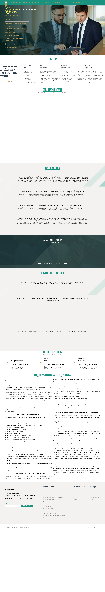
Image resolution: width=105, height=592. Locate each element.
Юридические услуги (52, 90)
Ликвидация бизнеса (48, 508)
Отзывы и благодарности (52, 273)
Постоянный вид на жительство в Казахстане (53, 497)
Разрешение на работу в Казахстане (51, 499)
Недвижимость (9, 26)
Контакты (92, 501)
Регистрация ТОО (47, 506)
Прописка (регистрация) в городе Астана (15, 23)
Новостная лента (52, 168)
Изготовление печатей (79, 487)
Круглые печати (76, 495)
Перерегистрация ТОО (48, 511)
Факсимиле (75, 499)
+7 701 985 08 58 (27, 9)
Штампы (75, 497)
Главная (92, 495)
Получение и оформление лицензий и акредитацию (55, 515)
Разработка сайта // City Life (92, 527)
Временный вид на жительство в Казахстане (53, 495)
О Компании (52, 59)
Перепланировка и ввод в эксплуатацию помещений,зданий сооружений (52, 518)
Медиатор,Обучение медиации (50, 513)
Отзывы (92, 499)
